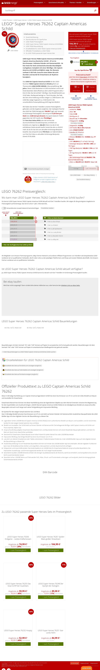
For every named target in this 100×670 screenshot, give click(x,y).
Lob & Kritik (86, 668)
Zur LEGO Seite (75, 175)
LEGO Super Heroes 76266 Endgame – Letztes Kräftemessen (18, 538)
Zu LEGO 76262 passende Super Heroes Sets (40, 53)
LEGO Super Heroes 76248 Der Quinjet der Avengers (50, 584)
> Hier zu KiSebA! (50, 225)
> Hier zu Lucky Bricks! (52, 232)
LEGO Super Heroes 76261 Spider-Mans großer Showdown (51, 538)
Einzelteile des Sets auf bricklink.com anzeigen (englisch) (22, 366)
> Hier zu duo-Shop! (51, 222)
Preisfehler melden (47, 208)
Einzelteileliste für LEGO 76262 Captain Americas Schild (43, 49)
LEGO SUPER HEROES (39, 86)
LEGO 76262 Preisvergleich (34, 42)
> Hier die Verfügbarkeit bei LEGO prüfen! (17, 245)
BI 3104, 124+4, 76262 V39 (35, 327)
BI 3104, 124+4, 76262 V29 (13, 327)
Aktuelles (56, 2)
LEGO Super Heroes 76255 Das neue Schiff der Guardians (18, 584)
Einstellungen (91, 2)
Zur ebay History (89, 175)
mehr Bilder (12, 51)
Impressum (94, 663)
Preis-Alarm (83, 77)
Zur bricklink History (83, 179)
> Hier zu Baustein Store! (53, 236)
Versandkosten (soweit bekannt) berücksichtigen (22, 208)
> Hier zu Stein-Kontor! (53, 218)
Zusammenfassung (32, 37)
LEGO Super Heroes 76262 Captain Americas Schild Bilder (44, 44)
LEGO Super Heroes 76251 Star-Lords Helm (51, 631)
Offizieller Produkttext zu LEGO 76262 (38, 51)
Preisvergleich (38, 2)
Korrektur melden (77, 123)
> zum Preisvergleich (18, 550)
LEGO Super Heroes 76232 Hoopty (18, 630)
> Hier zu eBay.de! (50, 239)
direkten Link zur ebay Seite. (70, 285)
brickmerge (75, 663)
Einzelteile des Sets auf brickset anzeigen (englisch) (20, 374)
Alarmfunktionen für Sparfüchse (36, 39)
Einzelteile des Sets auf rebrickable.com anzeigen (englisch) (23, 370)
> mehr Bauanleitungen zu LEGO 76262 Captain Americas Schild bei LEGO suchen (29, 352)
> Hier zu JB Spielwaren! (52, 229)
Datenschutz (84, 663)
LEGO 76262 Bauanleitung (34, 46)
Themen (75, 2)
